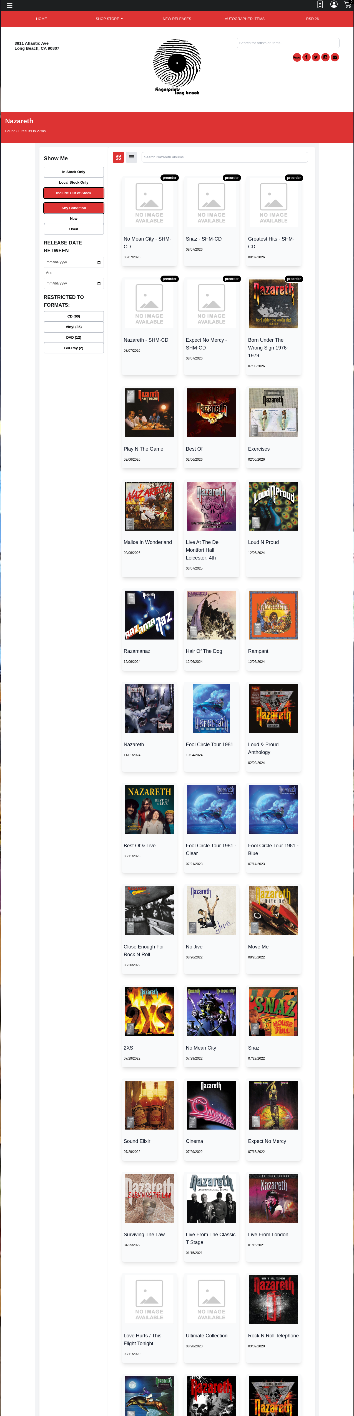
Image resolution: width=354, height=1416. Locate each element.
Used (73, 229)
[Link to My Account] (334, 5)
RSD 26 (312, 19)
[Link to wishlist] (320, 5)
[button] (109, 19)
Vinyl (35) (74, 327)
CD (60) (73, 316)
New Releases (177, 19)
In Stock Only (73, 172)
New (73, 218)
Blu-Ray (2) (73, 348)
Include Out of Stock (73, 193)
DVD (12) (73, 337)
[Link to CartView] (348, 4)
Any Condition (73, 208)
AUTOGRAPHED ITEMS (245, 19)
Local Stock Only (73, 182)
